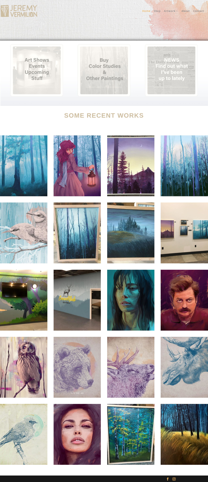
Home (146, 11)
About (185, 11)
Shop (157, 11)
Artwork (169, 11)
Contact (198, 11)
